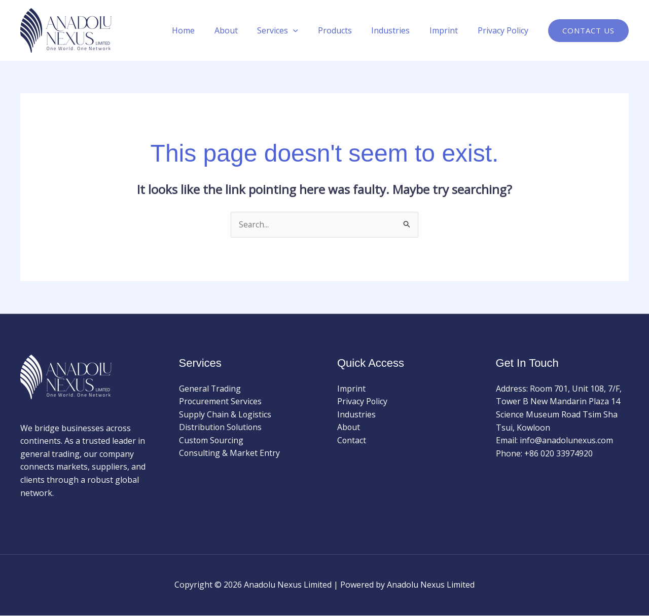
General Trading (210, 388)
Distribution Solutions (221, 427)
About (244, 30)
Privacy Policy (504, 30)
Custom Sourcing (211, 440)
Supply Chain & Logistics (225, 414)
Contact (352, 440)
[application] (308, 30)
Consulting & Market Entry (229, 453)
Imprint (449, 30)
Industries (399, 30)
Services (292, 30)
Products (347, 30)
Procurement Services (220, 401)
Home (205, 30)
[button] (588, 30)
